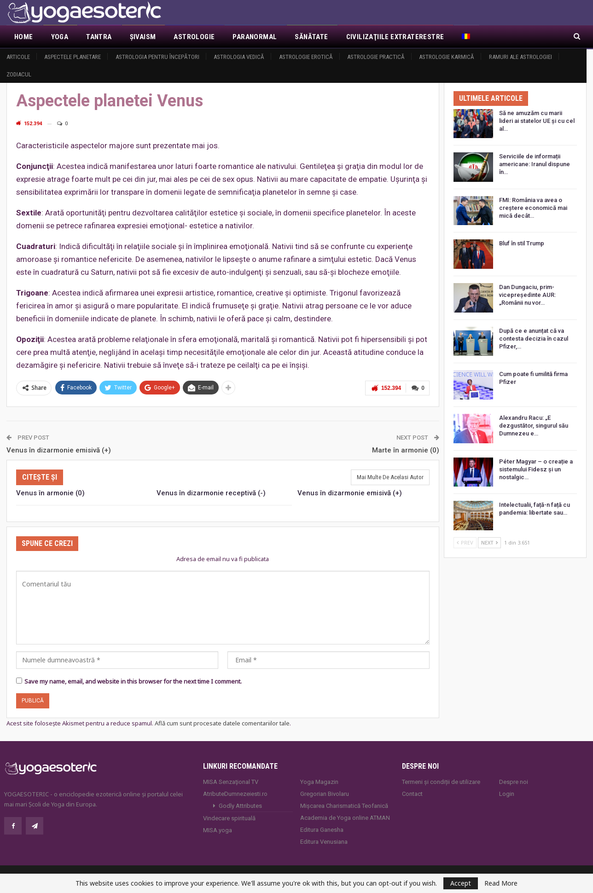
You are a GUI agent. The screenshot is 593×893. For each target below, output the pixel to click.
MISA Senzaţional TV (230, 780)
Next (489, 542)
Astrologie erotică (306, 56)
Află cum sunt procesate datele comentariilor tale (222, 722)
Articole (18, 56)
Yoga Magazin (319, 780)
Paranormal (255, 37)
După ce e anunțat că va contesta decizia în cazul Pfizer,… (533, 338)
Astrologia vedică (239, 56)
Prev (465, 542)
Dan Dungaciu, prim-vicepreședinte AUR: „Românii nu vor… (527, 295)
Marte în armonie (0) (405, 449)
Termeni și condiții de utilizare (441, 780)
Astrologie (194, 37)
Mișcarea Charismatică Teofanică (344, 804)
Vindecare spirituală (229, 817)
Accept (460, 883)
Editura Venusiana (324, 840)
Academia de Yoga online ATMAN (345, 816)
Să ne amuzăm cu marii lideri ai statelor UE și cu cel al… (537, 121)
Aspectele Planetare (72, 56)
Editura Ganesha (321, 828)
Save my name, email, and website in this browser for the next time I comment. (133, 681)
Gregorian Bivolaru (324, 792)
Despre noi (513, 780)
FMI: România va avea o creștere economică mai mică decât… (533, 208)
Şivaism (143, 37)
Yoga (60, 37)
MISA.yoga (217, 829)
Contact (412, 792)
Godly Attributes (240, 804)
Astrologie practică (376, 56)
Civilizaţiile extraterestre (395, 37)
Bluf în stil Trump (521, 243)
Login (506, 792)
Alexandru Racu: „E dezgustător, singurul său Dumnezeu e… (533, 425)
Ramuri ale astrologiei (520, 56)
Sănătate (311, 37)
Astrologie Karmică (446, 56)
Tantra (98, 37)
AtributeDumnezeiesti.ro (235, 792)
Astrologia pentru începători (157, 56)
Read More (500, 883)
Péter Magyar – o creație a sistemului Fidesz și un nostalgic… (536, 469)
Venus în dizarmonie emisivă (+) (58, 449)
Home (23, 37)
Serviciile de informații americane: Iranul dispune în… (534, 164)
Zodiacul (18, 74)
